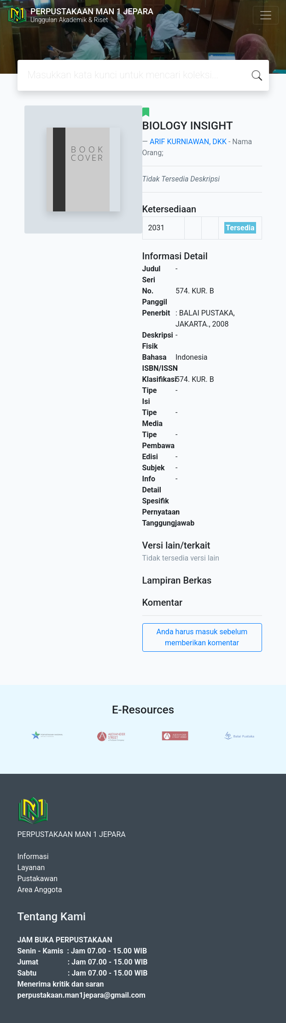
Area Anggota (40, 889)
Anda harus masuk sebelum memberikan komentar (202, 637)
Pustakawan (38, 878)
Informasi (33, 856)
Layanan (31, 867)
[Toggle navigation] (266, 15)
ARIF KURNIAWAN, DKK (188, 141)
